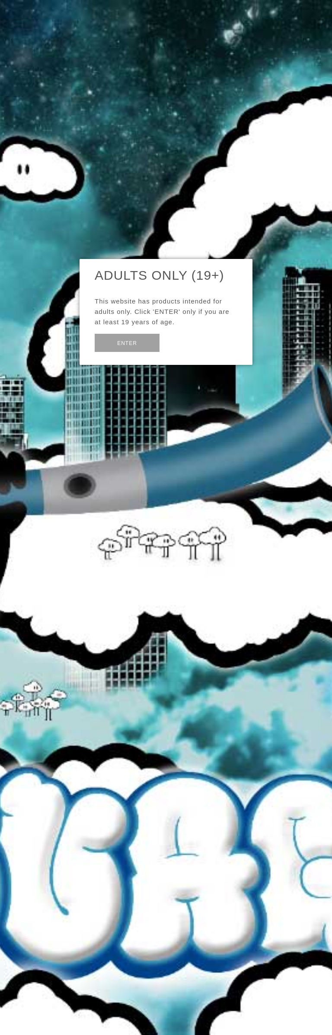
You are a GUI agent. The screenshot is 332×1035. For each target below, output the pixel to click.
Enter (127, 343)
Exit (180, 341)
